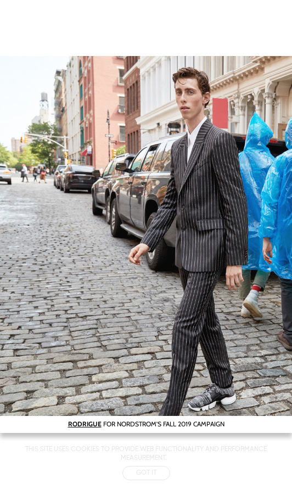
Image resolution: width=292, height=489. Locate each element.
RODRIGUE (85, 424)
